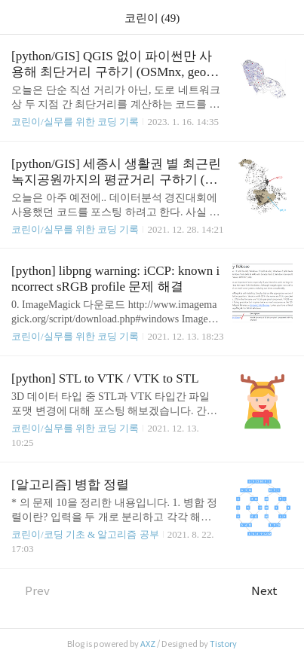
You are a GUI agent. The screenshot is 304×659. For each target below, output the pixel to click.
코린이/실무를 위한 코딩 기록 (75, 121)
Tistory (223, 644)
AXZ (147, 644)
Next (272, 591)
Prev (30, 591)
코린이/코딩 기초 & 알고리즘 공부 (85, 534)
